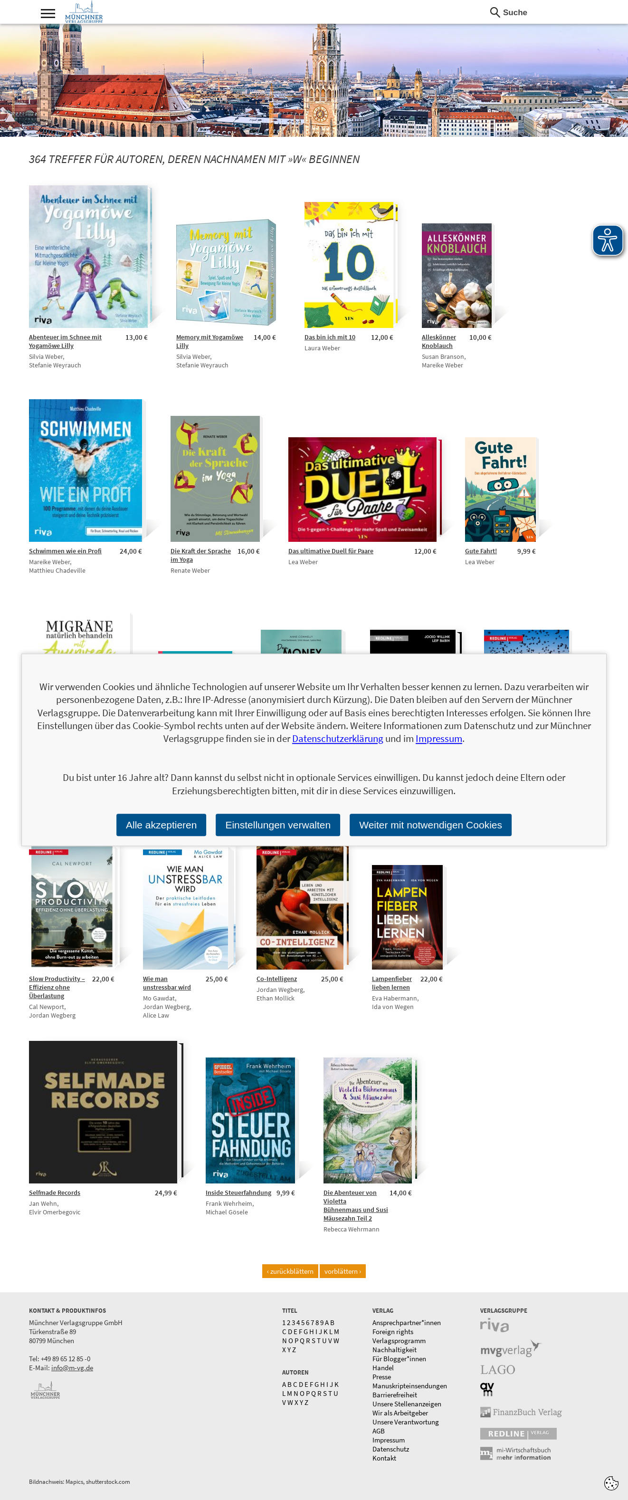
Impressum (388, 1439)
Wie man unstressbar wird (167, 982)
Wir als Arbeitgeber (400, 1412)
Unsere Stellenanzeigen (406, 1403)
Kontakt (384, 1457)
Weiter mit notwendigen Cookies (430, 824)
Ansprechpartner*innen (406, 1322)
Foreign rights (392, 1331)
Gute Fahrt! (481, 551)
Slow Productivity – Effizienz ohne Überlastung (57, 987)
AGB (378, 1430)
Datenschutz (390, 1448)
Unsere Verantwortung (405, 1421)
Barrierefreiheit (394, 1394)
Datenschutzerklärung (337, 738)
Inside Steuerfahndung (238, 1192)
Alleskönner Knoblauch (439, 341)
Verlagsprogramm (399, 1340)
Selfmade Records (54, 1192)
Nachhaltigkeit (394, 1349)
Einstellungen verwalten (278, 824)
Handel (383, 1367)
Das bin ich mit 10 (329, 337)
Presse (381, 1376)
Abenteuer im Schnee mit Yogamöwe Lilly (65, 341)
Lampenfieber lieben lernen (392, 982)
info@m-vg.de (72, 1367)
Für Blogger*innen (399, 1358)
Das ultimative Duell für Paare (330, 551)
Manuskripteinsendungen (409, 1385)
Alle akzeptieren (161, 824)
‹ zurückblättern (290, 1271)
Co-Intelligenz (277, 978)
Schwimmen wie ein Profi (65, 551)
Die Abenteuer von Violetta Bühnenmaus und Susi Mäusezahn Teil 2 (356, 1205)
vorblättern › (342, 1271)
